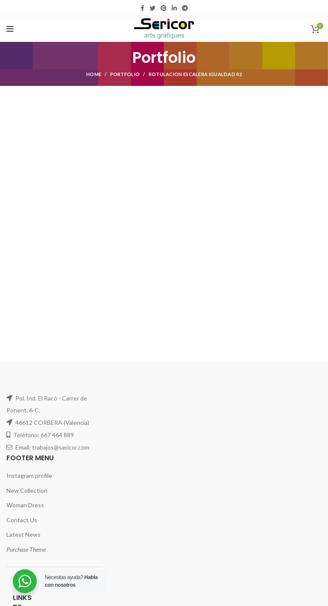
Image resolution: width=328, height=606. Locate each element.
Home (93, 74)
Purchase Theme (26, 549)
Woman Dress (25, 505)
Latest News (23, 534)
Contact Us (21, 520)
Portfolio (125, 74)
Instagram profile (29, 475)
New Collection (26, 490)
